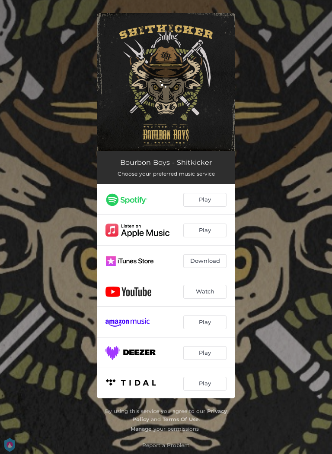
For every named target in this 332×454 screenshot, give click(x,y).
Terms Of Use (181, 419)
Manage (141, 429)
